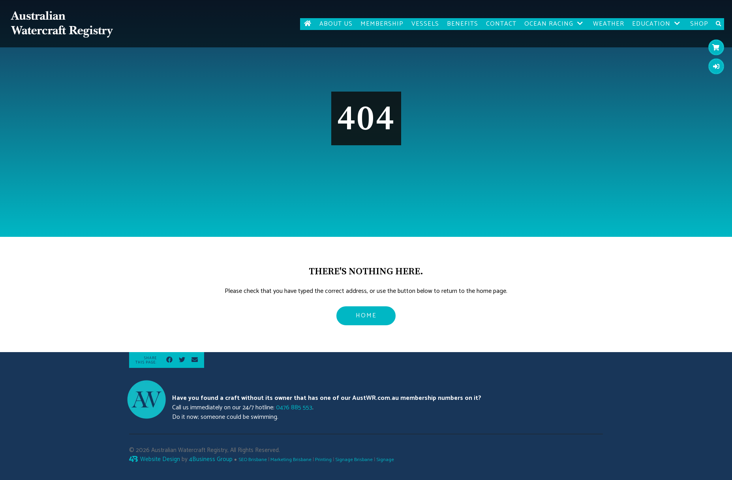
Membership (382, 24)
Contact (501, 24)
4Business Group (211, 459)
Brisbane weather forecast (557, 408)
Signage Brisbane (354, 460)
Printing (323, 460)
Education (651, 24)
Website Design (160, 459)
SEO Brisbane (252, 460)
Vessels (425, 24)
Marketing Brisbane (291, 460)
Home (366, 315)
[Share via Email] (194, 361)
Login (714, 66)
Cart (714, 47)
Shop (699, 24)
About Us (336, 24)
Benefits (462, 24)
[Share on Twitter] (182, 361)
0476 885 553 (294, 407)
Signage (385, 460)
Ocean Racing (548, 24)
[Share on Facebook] (169, 361)
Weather (608, 24)
